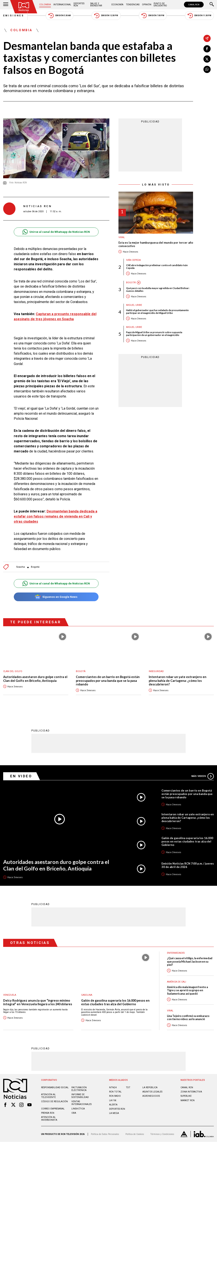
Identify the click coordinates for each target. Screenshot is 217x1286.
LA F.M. (113, 1100)
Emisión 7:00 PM (152, 15)
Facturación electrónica (79, 1088)
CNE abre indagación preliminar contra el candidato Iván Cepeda (157, 266)
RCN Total (115, 1091)
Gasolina (86, 994)
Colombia (45, 4)
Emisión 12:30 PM (106, 15)
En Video (21, 776)
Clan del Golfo (12, 671)
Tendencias (132, 4)
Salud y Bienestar (96, 4)
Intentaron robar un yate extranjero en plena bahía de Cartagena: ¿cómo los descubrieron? (177, 680)
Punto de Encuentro (160, 4)
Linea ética (78, 1108)
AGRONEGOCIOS (151, 1095)
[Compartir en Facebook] (207, 48)
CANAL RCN (193, 4)
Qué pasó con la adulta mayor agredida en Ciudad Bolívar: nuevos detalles (157, 289)
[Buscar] (212, 4)
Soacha (20, 567)
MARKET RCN (188, 1100)
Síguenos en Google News (56, 597)
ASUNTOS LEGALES (152, 1091)
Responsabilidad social (55, 1087)
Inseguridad (156, 671)
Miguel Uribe (134, 305)
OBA (73, 1112)
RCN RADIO (115, 1095)
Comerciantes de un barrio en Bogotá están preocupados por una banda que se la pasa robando (108, 680)
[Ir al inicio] (23, 6)
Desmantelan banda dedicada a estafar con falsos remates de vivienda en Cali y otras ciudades (55, 516)
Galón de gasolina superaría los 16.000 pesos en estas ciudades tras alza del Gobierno (187, 841)
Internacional (62, 4)
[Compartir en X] (207, 59)
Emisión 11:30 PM (199, 15)
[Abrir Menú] (5, 5)
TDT (128, 1087)
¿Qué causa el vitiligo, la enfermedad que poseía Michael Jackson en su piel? (189, 961)
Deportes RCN (79, 4)
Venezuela (9, 994)
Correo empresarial (53, 1108)
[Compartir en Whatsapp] (207, 69)
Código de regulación (54, 1101)
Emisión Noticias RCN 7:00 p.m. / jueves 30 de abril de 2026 (187, 865)
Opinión (146, 4)
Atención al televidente (48, 1095)
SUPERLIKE (186, 1095)
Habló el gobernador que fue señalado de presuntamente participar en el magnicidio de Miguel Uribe (157, 311)
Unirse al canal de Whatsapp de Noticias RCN (56, 231)
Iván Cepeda (133, 260)
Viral (121, 237)
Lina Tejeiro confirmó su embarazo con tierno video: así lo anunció (188, 1017)
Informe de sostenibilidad (80, 1095)
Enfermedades (176, 952)
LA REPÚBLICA (149, 1087)
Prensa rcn (47, 1112)
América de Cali (176, 981)
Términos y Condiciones (162, 1134)
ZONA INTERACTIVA (191, 1091)
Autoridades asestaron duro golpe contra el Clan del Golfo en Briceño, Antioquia (35, 678)
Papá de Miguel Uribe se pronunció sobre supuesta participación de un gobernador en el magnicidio (154, 333)
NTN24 (113, 1087)
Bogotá (35, 567)
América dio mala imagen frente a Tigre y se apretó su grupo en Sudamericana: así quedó (187, 990)
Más (202, 776)
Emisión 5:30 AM (59, 15)
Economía (117, 4)
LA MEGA (114, 1113)
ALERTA (113, 1104)
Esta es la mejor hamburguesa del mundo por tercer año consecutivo (155, 244)
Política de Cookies (134, 1134)
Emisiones (13, 15)
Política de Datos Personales (105, 1134)
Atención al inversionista (49, 1118)
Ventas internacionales (81, 1102)
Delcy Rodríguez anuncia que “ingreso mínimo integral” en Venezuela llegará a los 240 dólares (37, 1002)
